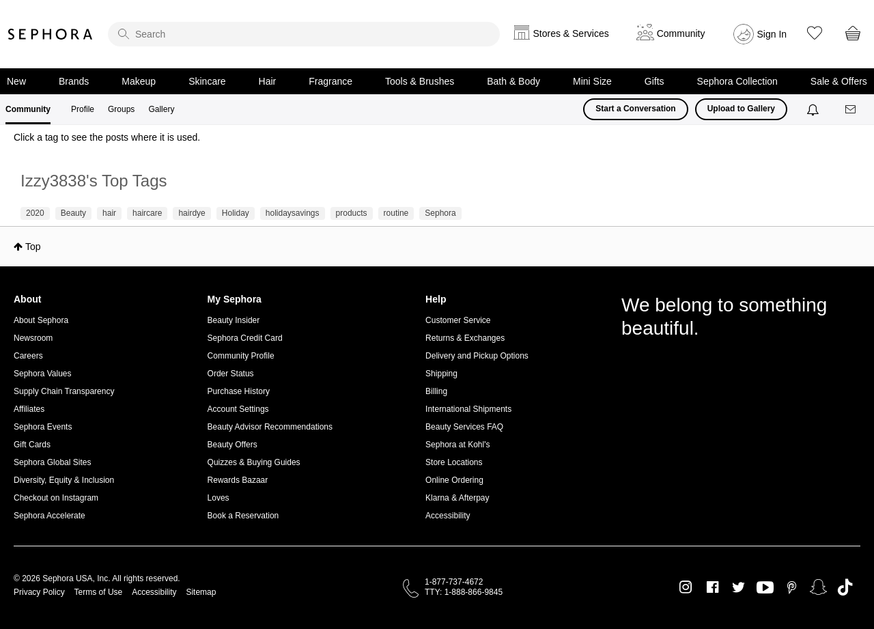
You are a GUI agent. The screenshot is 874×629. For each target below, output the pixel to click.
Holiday (235, 213)
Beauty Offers (232, 444)
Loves (218, 498)
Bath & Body (513, 81)
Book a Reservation (243, 515)
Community (28, 109)
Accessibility (447, 515)
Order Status (231, 373)
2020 (35, 213)
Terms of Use (98, 592)
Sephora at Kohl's (457, 444)
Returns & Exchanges (465, 338)
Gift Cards (32, 444)
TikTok (845, 587)
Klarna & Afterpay (457, 498)
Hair (268, 81)
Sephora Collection (737, 81)
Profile (82, 109)
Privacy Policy (39, 592)
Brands (74, 81)
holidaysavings (293, 213)
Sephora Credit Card (245, 338)
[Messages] (851, 109)
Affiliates (29, 409)
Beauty (73, 213)
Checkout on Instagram (56, 498)
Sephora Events (43, 427)
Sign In (772, 34)
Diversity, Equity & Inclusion (64, 480)
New (16, 81)
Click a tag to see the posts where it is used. (107, 137)
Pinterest (791, 587)
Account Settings (238, 409)
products (351, 213)
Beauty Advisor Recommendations (270, 427)
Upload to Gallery (741, 108)
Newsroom (33, 338)
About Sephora (41, 320)
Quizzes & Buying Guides (254, 462)
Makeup (139, 81)
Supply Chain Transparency (64, 391)
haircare (147, 213)
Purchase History (239, 391)
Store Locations (453, 462)
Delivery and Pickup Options (476, 356)
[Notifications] (814, 109)
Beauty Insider (234, 320)
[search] (304, 34)
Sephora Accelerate (49, 515)
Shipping (441, 373)
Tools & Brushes (419, 81)
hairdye (191, 213)
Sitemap (201, 592)
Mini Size (592, 81)
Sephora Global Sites (52, 462)
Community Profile (241, 356)
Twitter (738, 587)
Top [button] (33, 246)
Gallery (161, 109)
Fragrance (330, 81)
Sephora (50, 34)
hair (109, 213)
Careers (28, 356)
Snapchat (818, 587)
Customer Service (457, 320)
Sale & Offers (838, 81)
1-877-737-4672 (454, 582)
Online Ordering (454, 480)
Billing (436, 391)
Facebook (712, 587)
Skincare (206, 81)
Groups (121, 109)
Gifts (654, 81)
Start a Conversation (635, 108)
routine (396, 213)
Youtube (765, 588)
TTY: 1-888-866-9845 (464, 592)
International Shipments (468, 409)
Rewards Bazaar (238, 480)
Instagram (685, 587)
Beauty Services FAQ (464, 427)
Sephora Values (43, 373)
